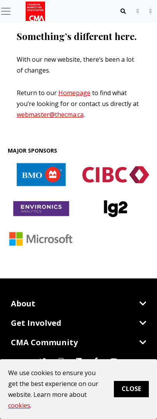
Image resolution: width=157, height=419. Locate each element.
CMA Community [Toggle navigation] (79, 342)
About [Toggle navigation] (79, 303)
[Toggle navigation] (123, 11)
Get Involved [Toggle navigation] (79, 323)
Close (131, 388)
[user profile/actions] (151, 11)
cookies (19, 405)
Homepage (74, 93)
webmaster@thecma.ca (50, 114)
